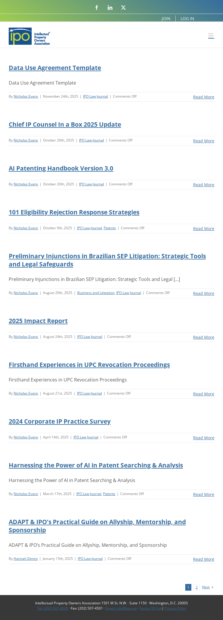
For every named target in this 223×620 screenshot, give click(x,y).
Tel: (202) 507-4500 (52, 608)
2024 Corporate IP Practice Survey (60, 421)
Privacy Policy (175, 608)
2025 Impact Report (38, 321)
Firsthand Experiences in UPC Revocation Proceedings (89, 365)
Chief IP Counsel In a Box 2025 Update (65, 124)
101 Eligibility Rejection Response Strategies (74, 212)
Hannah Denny (26, 558)
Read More (203, 97)
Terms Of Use (150, 608)
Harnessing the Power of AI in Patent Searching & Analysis (96, 465)
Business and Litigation (95, 292)
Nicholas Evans (26, 96)
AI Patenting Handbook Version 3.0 (61, 168)
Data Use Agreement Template (55, 68)
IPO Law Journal (95, 96)
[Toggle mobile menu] (211, 35)
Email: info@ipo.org (121, 608)
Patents (110, 227)
